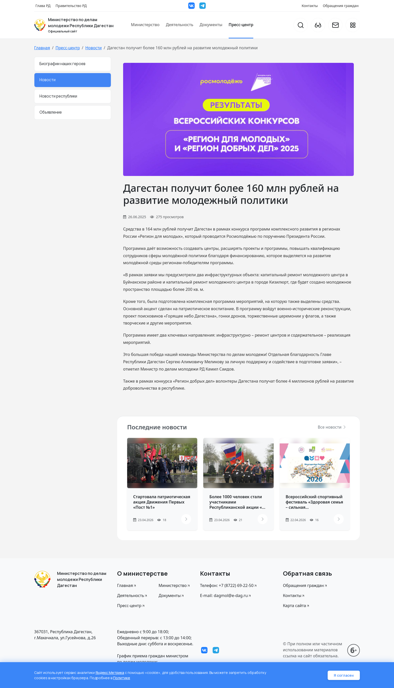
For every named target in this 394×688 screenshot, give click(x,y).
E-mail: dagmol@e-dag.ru (226, 595)
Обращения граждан (341, 5)
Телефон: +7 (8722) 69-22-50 (228, 585)
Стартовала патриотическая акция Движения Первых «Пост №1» (161, 502)
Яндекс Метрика (109, 672)
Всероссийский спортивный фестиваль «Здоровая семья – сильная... (314, 502)
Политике (121, 677)
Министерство (145, 24)
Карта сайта (296, 605)
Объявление (50, 112)
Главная (42, 48)
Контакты (310, 5)
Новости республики (58, 96)
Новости (93, 48)
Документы (211, 24)
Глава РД (43, 5)
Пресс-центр (241, 24)
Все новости (332, 427)
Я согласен (344, 675)
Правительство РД (71, 5)
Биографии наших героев (62, 63)
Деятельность (179, 24)
